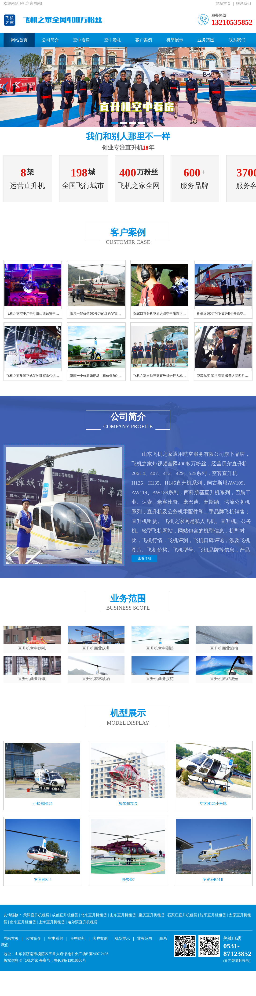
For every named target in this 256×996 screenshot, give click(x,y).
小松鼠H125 (43, 839)
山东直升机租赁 (123, 951)
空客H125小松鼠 (213, 839)
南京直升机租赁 (23, 958)
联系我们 (243, 3)
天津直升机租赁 (36, 951)
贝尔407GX (128, 839)
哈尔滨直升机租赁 (83, 958)
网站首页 (223, 3)
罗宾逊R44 (42, 915)
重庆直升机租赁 (152, 951)
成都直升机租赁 (65, 951)
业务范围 (205, 40)
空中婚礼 (112, 40)
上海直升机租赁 (52, 958)
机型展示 (174, 40)
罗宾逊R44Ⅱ (213, 915)
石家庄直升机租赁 (182, 951)
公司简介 (50, 40)
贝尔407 (128, 915)
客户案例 (143, 40)
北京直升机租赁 (94, 951)
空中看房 (81, 40)
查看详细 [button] (144, 560)
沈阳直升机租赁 (213, 951)
